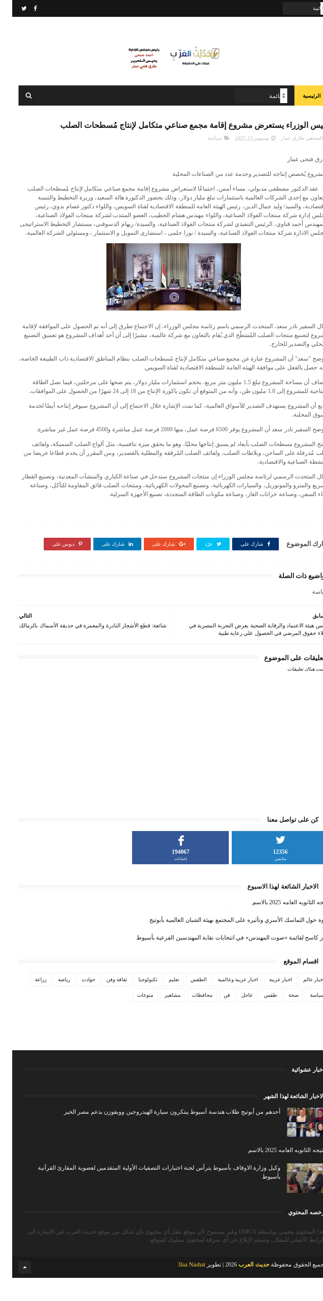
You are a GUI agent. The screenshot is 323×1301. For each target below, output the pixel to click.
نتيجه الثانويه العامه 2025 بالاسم (278, 925)
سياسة (203, 161)
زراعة (28, 1002)
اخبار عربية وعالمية (226, 1002)
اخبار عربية (268, 1002)
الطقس (186, 1002)
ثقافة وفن (104, 1002)
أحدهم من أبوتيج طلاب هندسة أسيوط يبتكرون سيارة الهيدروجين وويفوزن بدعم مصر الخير (160, 1134)
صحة (281, 1018)
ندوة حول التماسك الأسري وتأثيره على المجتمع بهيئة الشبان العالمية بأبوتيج (227, 943)
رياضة (52, 1002)
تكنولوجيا (135, 1002)
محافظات (190, 1018)
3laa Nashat (179, 1288)
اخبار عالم (301, 1002)
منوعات (133, 1018)
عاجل (235, 1018)
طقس (258, 1018)
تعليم (161, 1002)
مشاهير (160, 1018)
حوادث (76, 1002)
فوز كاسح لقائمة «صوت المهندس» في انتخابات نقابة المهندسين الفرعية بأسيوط (220, 960)
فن (215, 1018)
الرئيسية (299, 101)
